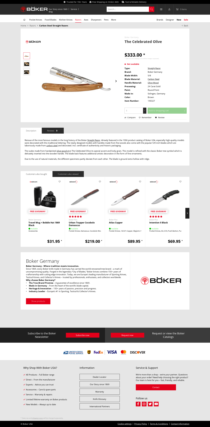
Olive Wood (153, 82)
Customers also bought (36, 174)
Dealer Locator (99, 377)
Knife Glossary (99, 399)
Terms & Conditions (159, 423)
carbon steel (52, 145)
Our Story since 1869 (58, 9)
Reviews (52, 130)
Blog (51, 11)
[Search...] (130, 9)
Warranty (99, 391)
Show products (38, 301)
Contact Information (180, 423)
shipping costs (138, 58)
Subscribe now (82, 335)
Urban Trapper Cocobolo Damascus (82, 224)
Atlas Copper (116, 222)
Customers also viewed (68, 174)
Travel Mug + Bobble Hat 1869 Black (44, 224)
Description (31, 130)
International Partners (100, 406)
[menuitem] (58, 9)
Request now (127, 335)
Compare (130, 117)
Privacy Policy (140, 423)
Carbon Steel (153, 79)
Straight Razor (154, 68)
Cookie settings (125, 423)
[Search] (151, 9)
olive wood (62, 151)
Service (74, 9)
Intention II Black (158, 222)
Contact (155, 387)
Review (159, 117)
